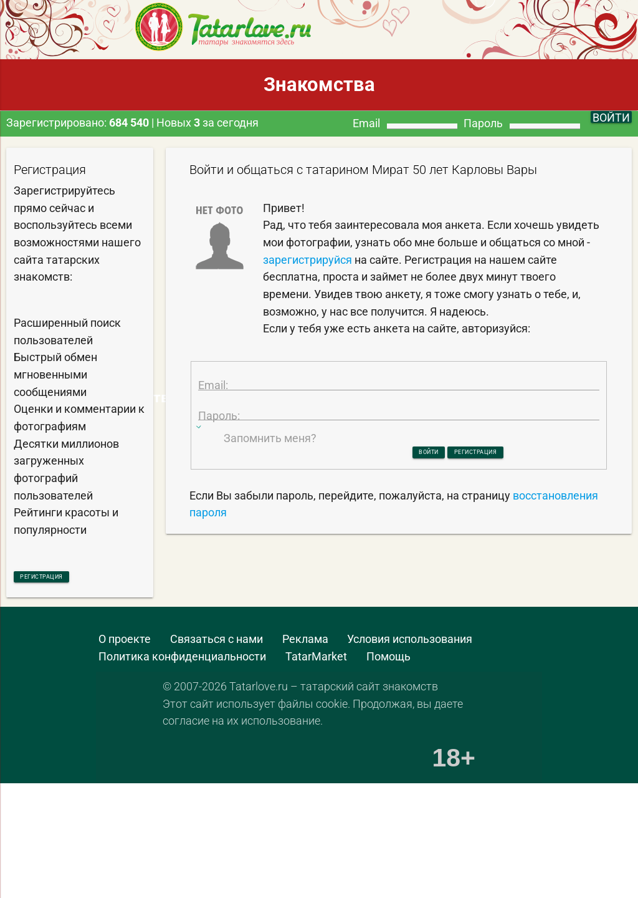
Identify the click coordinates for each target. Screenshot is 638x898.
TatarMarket (316, 661)
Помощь (388, 661)
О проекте (124, 644)
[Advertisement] (307, 813)
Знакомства (319, 84)
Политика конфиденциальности (182, 661)
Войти (403, 497)
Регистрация (67, 578)
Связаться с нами (216, 644)
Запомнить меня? (270, 481)
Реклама (305, 644)
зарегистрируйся (307, 259)
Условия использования (409, 644)
